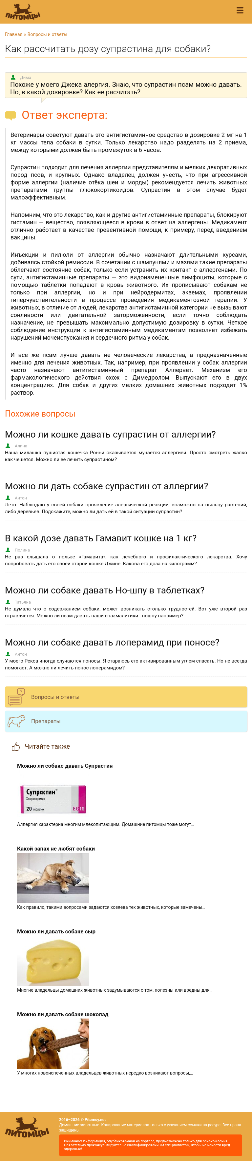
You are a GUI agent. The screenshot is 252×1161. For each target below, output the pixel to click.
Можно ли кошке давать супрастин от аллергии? (110, 434)
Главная (13, 34)
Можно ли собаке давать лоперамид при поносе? (112, 642)
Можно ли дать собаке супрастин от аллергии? (106, 486)
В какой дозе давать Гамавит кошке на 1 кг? (101, 538)
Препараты (46, 721)
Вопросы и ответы (47, 34)
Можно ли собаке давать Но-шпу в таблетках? (104, 590)
